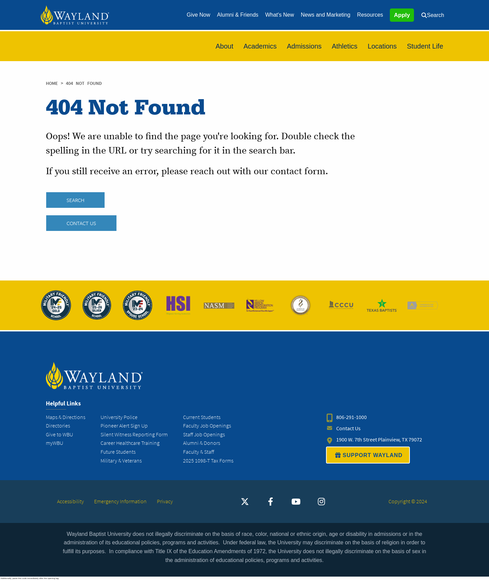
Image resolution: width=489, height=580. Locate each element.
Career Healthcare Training (130, 443)
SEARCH (75, 200)
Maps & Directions (65, 417)
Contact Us (81, 223)
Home (52, 83)
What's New (279, 15)
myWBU (54, 443)
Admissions (304, 46)
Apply (402, 15)
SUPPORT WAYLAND (367, 455)
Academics (260, 46)
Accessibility (70, 501)
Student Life (425, 46)
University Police (119, 417)
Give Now (198, 15)
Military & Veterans (121, 460)
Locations (382, 46)
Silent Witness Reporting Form (134, 434)
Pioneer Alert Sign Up (124, 425)
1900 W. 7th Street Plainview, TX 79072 (379, 439)
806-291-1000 (351, 417)
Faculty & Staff (198, 451)
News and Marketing (325, 15)
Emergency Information (120, 501)
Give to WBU (59, 434)
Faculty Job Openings (207, 425)
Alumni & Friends (237, 15)
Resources (370, 15)
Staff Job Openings (204, 434)
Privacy (165, 501)
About (224, 46)
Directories (58, 425)
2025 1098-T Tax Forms (208, 460)
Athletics (345, 46)
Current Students (201, 417)
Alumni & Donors (201, 443)
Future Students (118, 451)
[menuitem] (198, 15)
